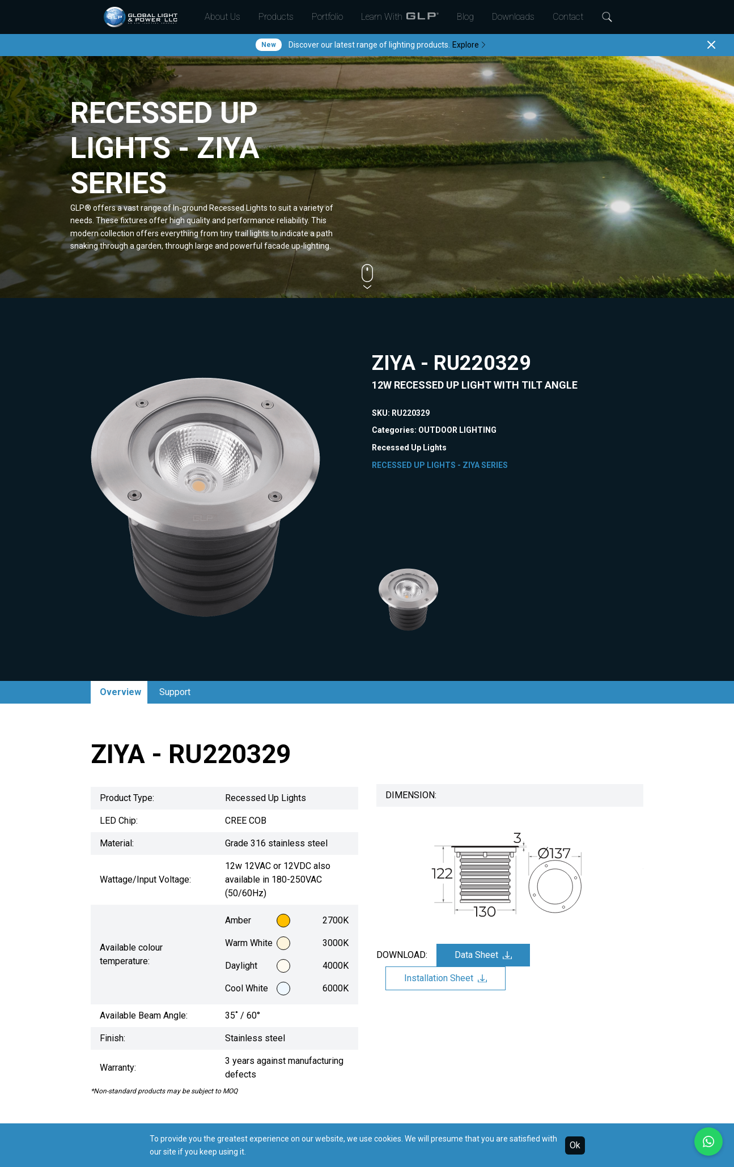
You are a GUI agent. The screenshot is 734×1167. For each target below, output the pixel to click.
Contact (568, 16)
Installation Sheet (445, 978)
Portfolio (327, 16)
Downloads (513, 16)
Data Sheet (483, 954)
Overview (120, 692)
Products (276, 16)
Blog (465, 16)
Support (174, 692)
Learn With (400, 17)
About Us (222, 16)
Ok (575, 1145)
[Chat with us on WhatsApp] (708, 1141)
